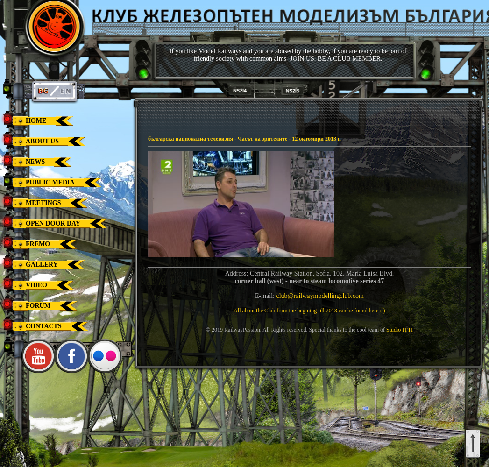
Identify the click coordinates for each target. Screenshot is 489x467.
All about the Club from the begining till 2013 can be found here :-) (309, 310)
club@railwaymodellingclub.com (320, 295)
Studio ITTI (399, 329)
